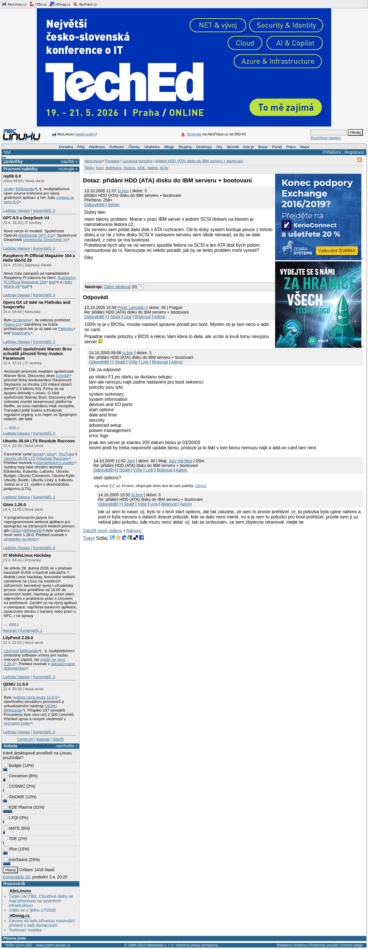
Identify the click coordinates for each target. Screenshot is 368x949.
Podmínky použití (323, 945)
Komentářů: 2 (44, 497)
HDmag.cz (59, 4)
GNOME (14, 797)
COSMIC (14, 786)
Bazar (263, 147)
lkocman (10, 630)
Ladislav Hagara (16, 210)
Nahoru (133, 530)
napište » (69, 161)
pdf (53, 282)
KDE (141, 168)
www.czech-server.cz (53, 945)
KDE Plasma (18, 807)
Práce (291, 147)
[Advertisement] (150, 270)
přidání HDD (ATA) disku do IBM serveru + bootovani (199, 161)
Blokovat (143, 316)
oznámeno (21, 320)
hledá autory (85, 134)
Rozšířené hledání (325, 138)
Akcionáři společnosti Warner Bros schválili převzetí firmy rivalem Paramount (37, 354)
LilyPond (11, 651)
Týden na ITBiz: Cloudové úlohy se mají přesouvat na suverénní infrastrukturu (41, 901)
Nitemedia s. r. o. (160, 945)
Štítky (89, 168)
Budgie (13, 765)
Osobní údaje (352, 945)
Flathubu (65, 329)
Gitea (16, 530)
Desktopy (204, 147)
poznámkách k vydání (55, 463)
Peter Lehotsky (131, 307)
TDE (10, 838)
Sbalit (115, 316)
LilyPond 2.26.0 (18, 637)
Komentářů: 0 (44, 210)
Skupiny (185, 147)
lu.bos (123, 190)
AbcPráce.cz (85, 4)
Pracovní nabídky (20, 169)
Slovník (233, 147)
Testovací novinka (25, 930)
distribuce (114, 168)
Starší (58, 739)
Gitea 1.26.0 (14, 504)
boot (99, 168)
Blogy (169, 147)
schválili (63, 375)
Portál (277, 147)
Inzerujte (194, 134)
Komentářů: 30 (16, 877)
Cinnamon (16, 775)
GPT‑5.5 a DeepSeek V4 (26, 218)
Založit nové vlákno (102, 530)
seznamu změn (17, 723)
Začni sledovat (117, 286)
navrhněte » (67, 746)
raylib (8, 189)
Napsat (43, 739)
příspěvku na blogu (20, 539)
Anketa (10, 746)
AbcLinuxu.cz (14, 4)
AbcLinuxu (20, 890)
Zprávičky (13, 161)
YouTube (66, 454)
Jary (131, 461)
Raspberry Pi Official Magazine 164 (40, 280)
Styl (7, 152)
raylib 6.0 (12, 176)
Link (127, 316)
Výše (133, 362)
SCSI (164, 168)
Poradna (66, 147)
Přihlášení (332, 152)
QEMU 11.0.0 (15, 684)
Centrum (25, 739)
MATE (12, 828)
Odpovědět (94, 204)
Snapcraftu (21, 333)
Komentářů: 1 (31, 630)
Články (134, 147)
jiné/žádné (16, 859)
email (38, 454)
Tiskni (89, 538)
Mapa (304, 147)
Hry (219, 147)
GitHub (200, 486)
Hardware (97, 147)
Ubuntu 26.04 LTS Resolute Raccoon (39, 441)
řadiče (152, 168)
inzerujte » (68, 169)
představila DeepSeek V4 (45, 239)
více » (14, 427)
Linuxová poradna (137, 161)
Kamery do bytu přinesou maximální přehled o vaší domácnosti (42, 923)
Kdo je (248, 147)
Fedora (129, 168)
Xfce (10, 849)
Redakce (284, 945)
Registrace (354, 152)
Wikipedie (25, 189)
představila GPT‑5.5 (35, 235)
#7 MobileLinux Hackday (27, 555)
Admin (114, 204)
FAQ (81, 147)
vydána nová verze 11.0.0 (34, 697)
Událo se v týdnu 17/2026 (32, 910)
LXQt (11, 817)
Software (116, 147)
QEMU (51, 706)
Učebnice (152, 147)
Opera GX (13, 324)
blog (51, 454)
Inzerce (300, 945)
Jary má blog (180, 461)
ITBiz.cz (38, 4)
